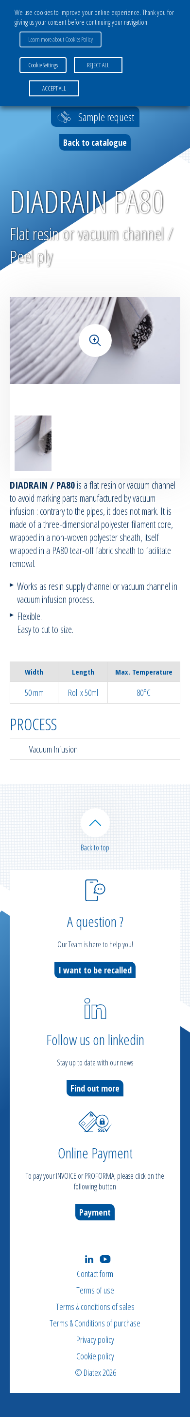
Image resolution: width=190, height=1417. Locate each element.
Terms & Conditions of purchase (95, 1323)
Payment (95, 1212)
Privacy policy (95, 1339)
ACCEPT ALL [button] (54, 88)
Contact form (95, 1273)
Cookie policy (95, 1356)
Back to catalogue (95, 142)
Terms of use (95, 1290)
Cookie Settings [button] (43, 65)
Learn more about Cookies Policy (60, 39)
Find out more (95, 1088)
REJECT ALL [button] (98, 65)
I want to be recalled (95, 970)
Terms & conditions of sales (95, 1306)
